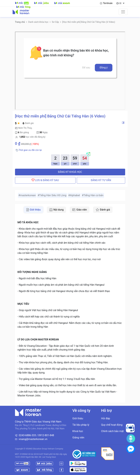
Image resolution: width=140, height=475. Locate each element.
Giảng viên (78, 437)
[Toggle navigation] (123, 12)
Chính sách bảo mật (112, 431)
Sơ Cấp (55, 22)
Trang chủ (20, 22)
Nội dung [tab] (56, 209)
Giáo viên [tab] (79, 209)
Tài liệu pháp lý (80, 424)
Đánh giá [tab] (103, 209)
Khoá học (77, 431)
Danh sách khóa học (38, 22)
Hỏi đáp (105, 418)
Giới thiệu (77, 418)
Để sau (86, 67)
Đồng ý (103, 67)
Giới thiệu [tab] (33, 209)
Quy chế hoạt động (111, 424)
